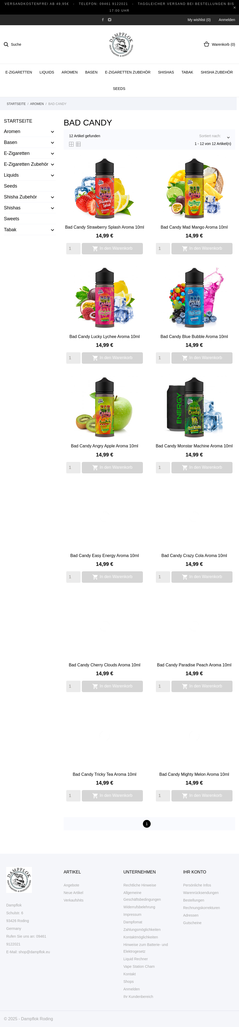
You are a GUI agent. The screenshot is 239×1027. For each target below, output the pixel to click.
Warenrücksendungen (200, 893)
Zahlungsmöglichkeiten (142, 929)
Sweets (11, 218)
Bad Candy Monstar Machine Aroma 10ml (194, 446)
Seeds (119, 89)
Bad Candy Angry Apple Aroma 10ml (104, 446)
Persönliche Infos (197, 885)
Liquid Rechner (135, 959)
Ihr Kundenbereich (138, 997)
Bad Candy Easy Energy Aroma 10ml (104, 555)
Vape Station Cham (139, 966)
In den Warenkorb (112, 249)
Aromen (69, 72)
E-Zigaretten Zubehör (127, 72)
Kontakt (129, 974)
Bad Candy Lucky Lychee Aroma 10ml (104, 336)
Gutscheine (192, 923)
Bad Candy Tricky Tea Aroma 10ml (104, 774)
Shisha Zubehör (217, 72)
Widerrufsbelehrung (139, 907)
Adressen (190, 915)
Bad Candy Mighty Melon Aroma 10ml (194, 774)
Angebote (71, 885)
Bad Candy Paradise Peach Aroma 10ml (194, 665)
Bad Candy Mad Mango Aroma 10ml (194, 227)
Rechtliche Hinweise (139, 885)
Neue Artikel (73, 893)
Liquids (46, 72)
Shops (128, 981)
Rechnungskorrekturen (201, 908)
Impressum (132, 914)
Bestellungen (193, 900)
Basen (91, 72)
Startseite (18, 121)
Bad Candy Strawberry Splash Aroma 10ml (104, 227)
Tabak (187, 72)
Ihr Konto (194, 872)
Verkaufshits (73, 900)
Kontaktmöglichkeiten (140, 937)
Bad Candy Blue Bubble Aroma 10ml (194, 336)
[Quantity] (73, 248)
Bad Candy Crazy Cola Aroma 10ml (194, 555)
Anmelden (131, 989)
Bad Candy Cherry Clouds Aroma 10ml (105, 665)
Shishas (166, 72)
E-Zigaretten (18, 72)
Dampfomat (132, 922)
